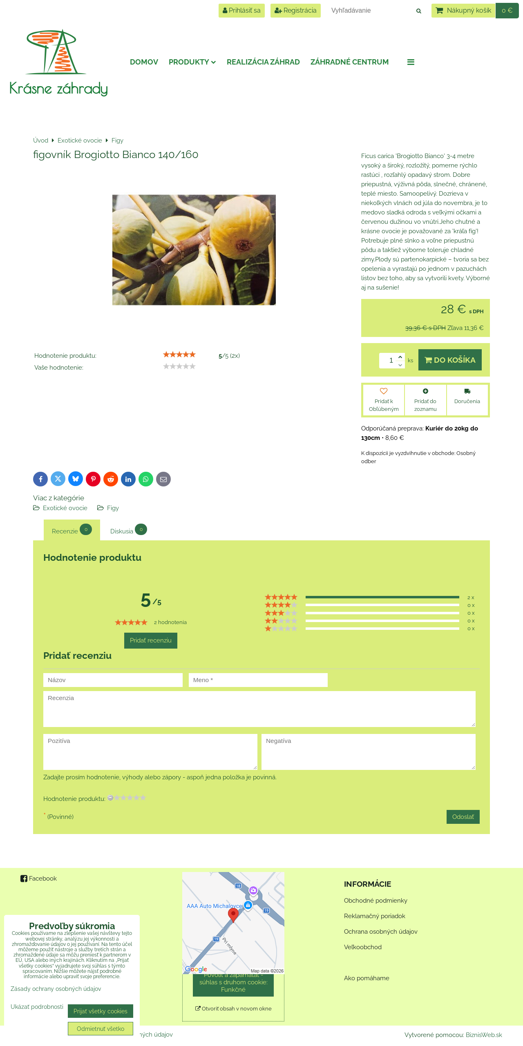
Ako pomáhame (366, 978)
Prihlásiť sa (242, 10)
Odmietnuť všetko (100, 1028)
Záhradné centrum (350, 62)
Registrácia (296, 10)
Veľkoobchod (363, 947)
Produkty (192, 62)
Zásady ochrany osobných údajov (56, 988)
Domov (144, 62)
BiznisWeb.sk (484, 1035)
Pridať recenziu (151, 640)
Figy (113, 508)
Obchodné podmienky (375, 900)
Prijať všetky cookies (100, 1011)
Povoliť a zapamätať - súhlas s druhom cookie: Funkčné (233, 982)
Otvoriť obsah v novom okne (233, 1009)
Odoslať (463, 817)
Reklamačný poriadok (374, 916)
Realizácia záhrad (263, 62)
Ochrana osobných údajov (381, 931)
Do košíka (450, 359)
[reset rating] (110, 797)
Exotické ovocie (65, 508)
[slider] (179, 354)
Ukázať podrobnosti (37, 1007)
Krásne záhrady (58, 87)
